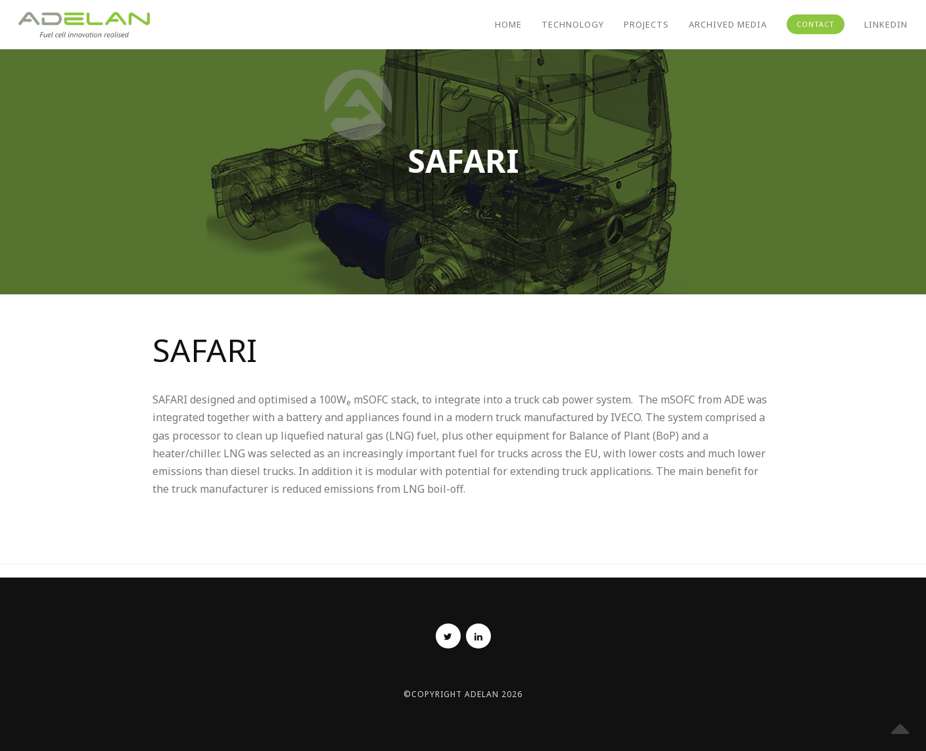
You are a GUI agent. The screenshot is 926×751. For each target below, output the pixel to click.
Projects (646, 24)
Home (508, 24)
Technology (573, 24)
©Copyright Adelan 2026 (463, 694)
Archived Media (728, 24)
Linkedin (886, 24)
